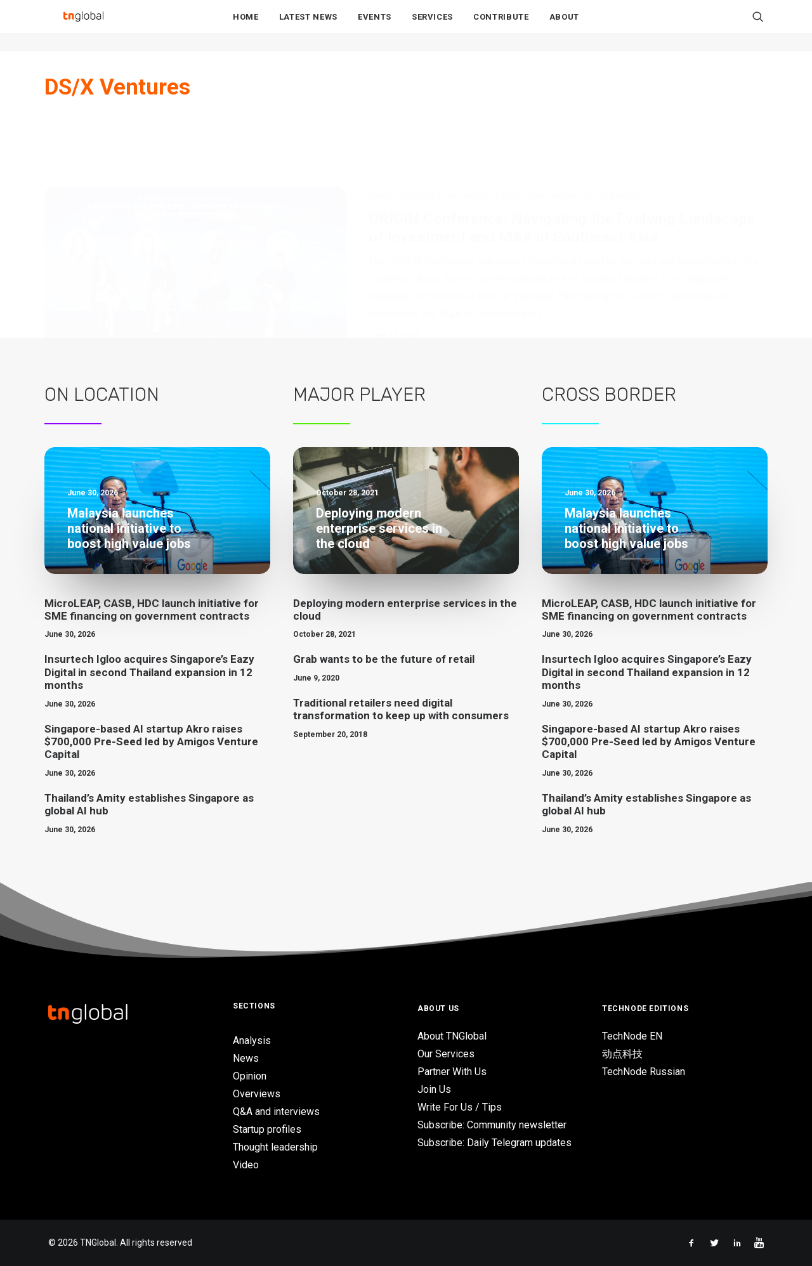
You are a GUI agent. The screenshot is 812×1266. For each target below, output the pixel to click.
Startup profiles (267, 1129)
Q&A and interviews (276, 1112)
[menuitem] (246, 26)
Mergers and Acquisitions (596, 133)
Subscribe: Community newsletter (491, 1125)
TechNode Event (428, 133)
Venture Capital (491, 133)
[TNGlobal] (83, 26)
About (564, 26)
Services (432, 26)
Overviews (256, 1094)
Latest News (308, 26)
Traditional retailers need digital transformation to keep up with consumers (401, 709)
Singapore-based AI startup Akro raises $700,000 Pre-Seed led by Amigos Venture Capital (151, 741)
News (246, 1058)
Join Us (434, 1089)
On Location (101, 394)
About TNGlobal (452, 1036)
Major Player (359, 394)
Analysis (252, 1040)
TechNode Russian (643, 1072)
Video (533, 133)
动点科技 (622, 1054)
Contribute (501, 26)
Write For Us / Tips (459, 1107)
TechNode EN (632, 1036)
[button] (758, 26)
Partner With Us (452, 1072)
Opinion (249, 1076)
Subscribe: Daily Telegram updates (494, 1143)
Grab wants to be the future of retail (384, 659)
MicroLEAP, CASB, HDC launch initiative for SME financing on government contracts (151, 609)
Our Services (446, 1054)
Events (374, 26)
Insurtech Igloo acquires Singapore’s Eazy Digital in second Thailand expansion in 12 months (149, 672)
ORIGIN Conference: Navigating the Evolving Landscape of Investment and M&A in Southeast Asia (562, 165)
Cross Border (609, 394)
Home (246, 26)
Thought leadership (275, 1147)
